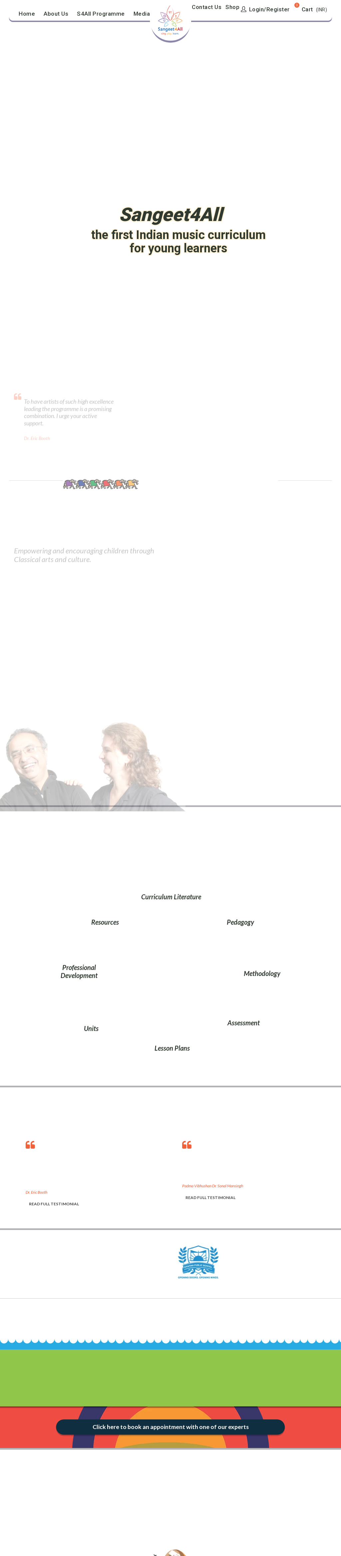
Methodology (262, 973)
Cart (307, 9)
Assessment (243, 1023)
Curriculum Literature (171, 897)
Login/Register (265, 9)
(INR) (321, 9)
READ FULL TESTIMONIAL (54, 1203)
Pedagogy (240, 922)
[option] (97, 1171)
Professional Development (79, 971)
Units (91, 1028)
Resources (105, 922)
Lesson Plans (172, 1048)
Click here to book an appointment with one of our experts (170, 1426)
